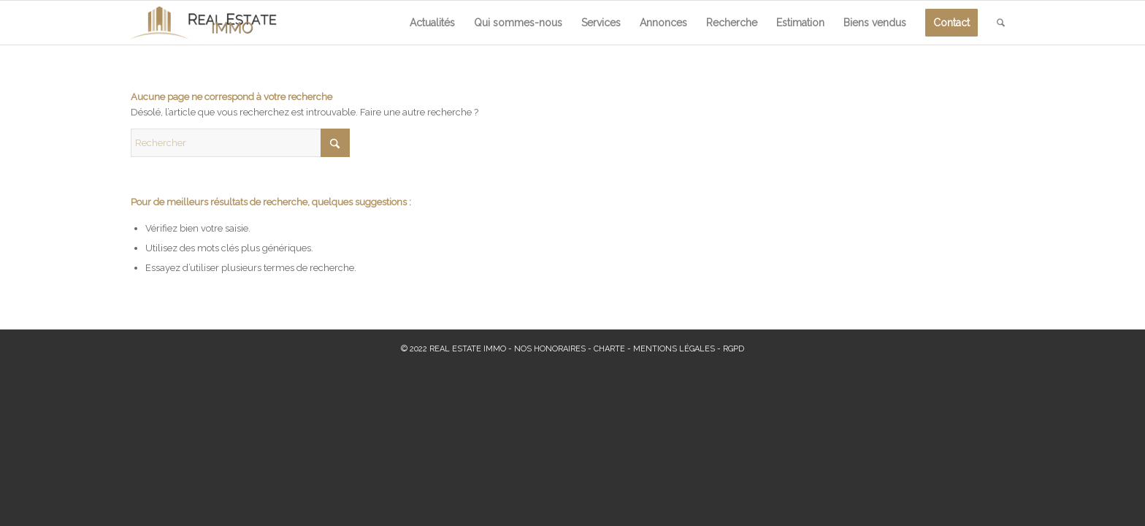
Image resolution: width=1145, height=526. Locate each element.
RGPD (733, 349)
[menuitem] (432, 23)
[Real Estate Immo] (204, 23)
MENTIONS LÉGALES (674, 349)
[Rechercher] (1000, 23)
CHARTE (609, 349)
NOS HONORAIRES (550, 349)
